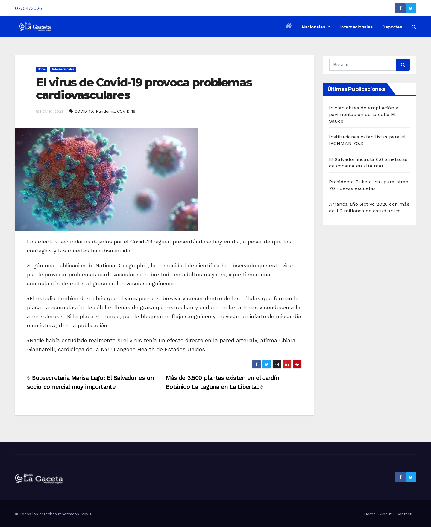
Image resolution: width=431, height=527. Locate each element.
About (386, 514)
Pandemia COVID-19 (116, 111)
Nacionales (316, 27)
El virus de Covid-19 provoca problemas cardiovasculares (144, 88)
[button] (414, 27)
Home (41, 69)
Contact (404, 514)
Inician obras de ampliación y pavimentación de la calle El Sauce (363, 114)
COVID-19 (84, 111)
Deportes (392, 27)
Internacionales (356, 27)
